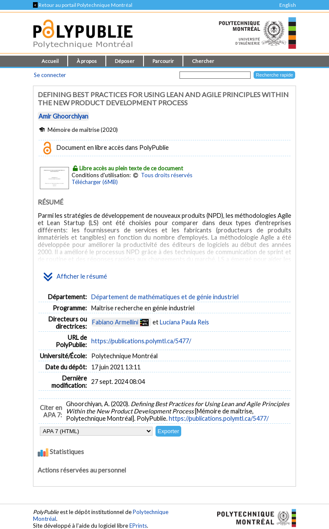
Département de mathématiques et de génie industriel (165, 296)
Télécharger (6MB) (95, 181)
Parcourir (163, 61)
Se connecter (50, 74)
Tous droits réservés (166, 175)
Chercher (203, 61)
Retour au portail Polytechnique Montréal (82, 5)
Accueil (50, 61)
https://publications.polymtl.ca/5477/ (141, 341)
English (287, 5)
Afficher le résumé (75, 277)
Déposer (125, 61)
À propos (87, 61)
